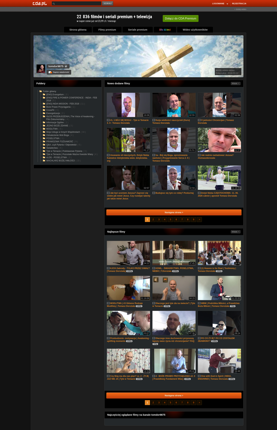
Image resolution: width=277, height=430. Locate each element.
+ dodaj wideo (240, 9)
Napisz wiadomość (59, 72)
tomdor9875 (55, 66)
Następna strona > (174, 212)
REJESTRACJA (239, 3)
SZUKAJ (107, 3)
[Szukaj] (76, 3)
